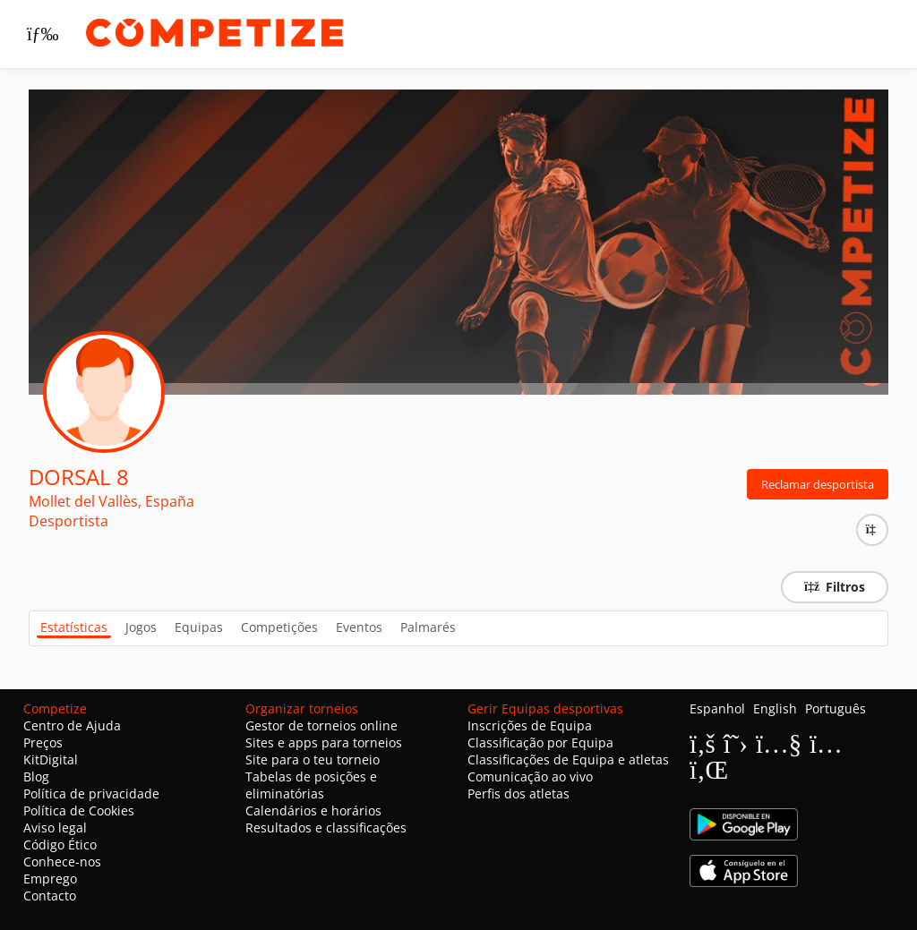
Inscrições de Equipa (529, 725)
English (775, 708)
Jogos (141, 627)
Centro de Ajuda (72, 725)
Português (835, 708)
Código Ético (60, 844)
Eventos (359, 627)
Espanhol (717, 708)
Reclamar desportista (817, 484)
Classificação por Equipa (540, 742)
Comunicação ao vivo (530, 776)
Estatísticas (73, 627)
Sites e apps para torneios (323, 742)
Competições (279, 627)
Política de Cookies (78, 810)
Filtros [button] (834, 586)
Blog (36, 776)
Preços (43, 742)
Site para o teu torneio (312, 759)
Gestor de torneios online (321, 725)
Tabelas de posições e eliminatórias (311, 785)
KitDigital (50, 759)
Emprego (50, 878)
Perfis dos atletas (518, 793)
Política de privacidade (91, 793)
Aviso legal (55, 827)
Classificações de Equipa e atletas (568, 759)
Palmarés (428, 627)
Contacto (49, 895)
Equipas (199, 627)
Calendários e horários (313, 810)
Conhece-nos (62, 861)
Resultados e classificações (326, 827)
